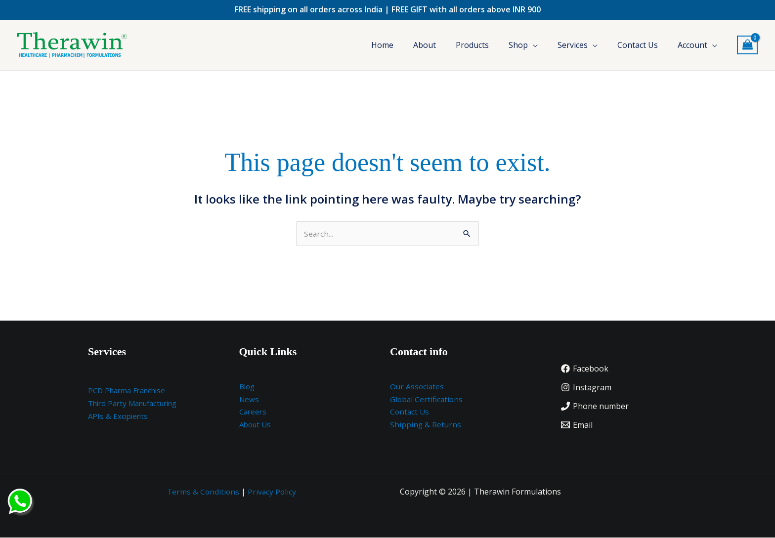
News (249, 400)
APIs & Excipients (118, 416)
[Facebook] (584, 369)
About (424, 45)
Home (382, 45)
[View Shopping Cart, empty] (747, 45)
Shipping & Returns (426, 424)
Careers (252, 412)
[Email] (577, 425)
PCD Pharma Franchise (126, 391)
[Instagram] (586, 387)
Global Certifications (427, 399)
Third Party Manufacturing (132, 404)
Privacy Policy (273, 492)
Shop (518, 45)
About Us (255, 425)
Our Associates (417, 386)
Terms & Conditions (203, 492)
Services (573, 45)
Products (472, 45)
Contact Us (637, 45)
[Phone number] (595, 406)
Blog (247, 387)
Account (692, 45)
